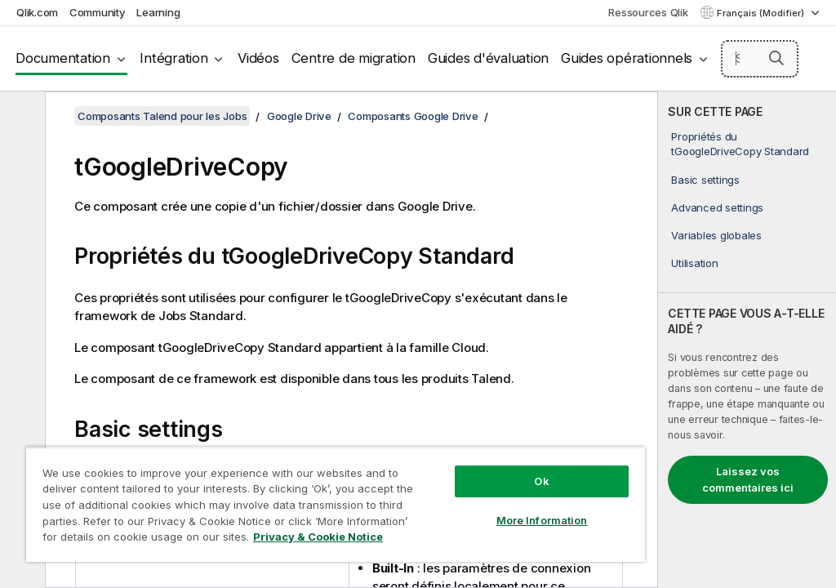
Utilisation (694, 263)
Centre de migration (353, 58)
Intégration (173, 58)
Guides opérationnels (626, 58)
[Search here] (760, 59)
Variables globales (716, 235)
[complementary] (747, 339)
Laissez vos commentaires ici (748, 479)
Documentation (63, 58)
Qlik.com (37, 12)
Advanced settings (717, 207)
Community (97, 12)
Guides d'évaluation (488, 58)
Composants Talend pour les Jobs (162, 115)
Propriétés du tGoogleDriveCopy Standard (740, 144)
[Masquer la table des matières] (20, 117)
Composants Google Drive (413, 115)
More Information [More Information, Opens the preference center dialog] (542, 520)
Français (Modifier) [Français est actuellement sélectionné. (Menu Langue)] (762, 13)
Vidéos (258, 58)
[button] (776, 58)
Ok (541, 481)
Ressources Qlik (647, 12)
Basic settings (705, 179)
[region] (335, 504)
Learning (158, 12)
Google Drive (299, 115)
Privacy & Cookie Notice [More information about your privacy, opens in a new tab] (318, 536)
